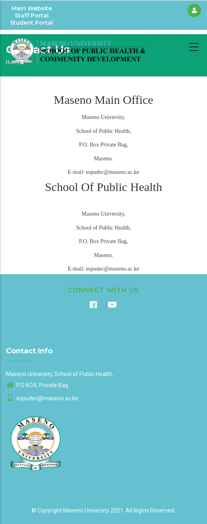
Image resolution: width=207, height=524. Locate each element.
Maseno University (86, 510)
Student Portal (31, 22)
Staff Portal (32, 15)
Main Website (32, 8)
